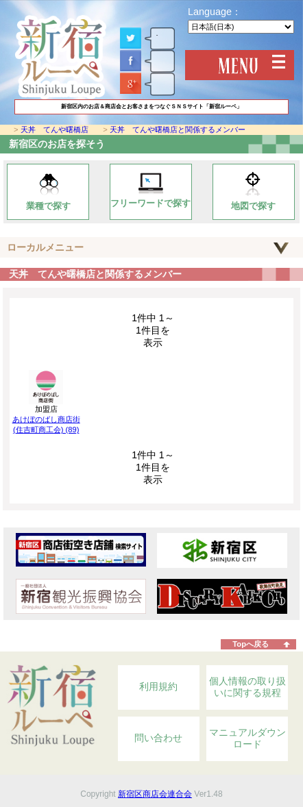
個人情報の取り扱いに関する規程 (247, 687)
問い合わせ (158, 737)
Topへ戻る (250, 644)
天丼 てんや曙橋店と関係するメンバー (177, 129)
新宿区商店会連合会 (155, 794)
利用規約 (158, 686)
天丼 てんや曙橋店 (54, 129)
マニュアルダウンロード (247, 738)
